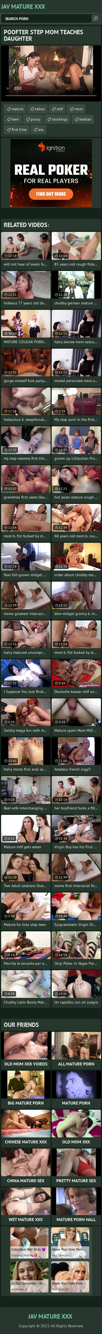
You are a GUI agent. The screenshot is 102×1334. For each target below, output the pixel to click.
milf (60, 108)
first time (19, 129)
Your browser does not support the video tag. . (51, 74)
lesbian (85, 119)
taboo (40, 108)
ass (41, 129)
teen (15, 119)
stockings (60, 119)
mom (79, 108)
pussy (35, 119)
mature (17, 108)
